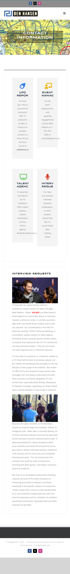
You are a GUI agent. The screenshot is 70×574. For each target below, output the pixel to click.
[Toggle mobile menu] (64, 13)
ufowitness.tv (23, 149)
